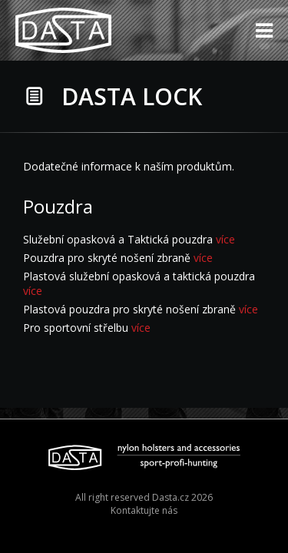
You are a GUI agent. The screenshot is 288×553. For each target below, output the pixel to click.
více (225, 239)
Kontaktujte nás (144, 510)
